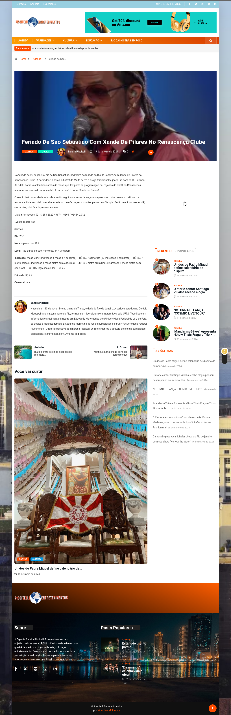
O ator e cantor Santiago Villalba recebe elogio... (191, 290)
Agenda (23, 40)
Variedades (45, 40)
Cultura (70, 40)
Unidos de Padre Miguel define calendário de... (48, 568)
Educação (94, 40)
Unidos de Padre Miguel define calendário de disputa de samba (65, 48)
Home (22, 58)
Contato (21, 4)
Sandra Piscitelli (77, 151)
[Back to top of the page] (212, 708)
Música (46, 152)
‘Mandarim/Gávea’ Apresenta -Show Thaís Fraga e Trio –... (195, 333)
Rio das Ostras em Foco (126, 40)
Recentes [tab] (164, 251)
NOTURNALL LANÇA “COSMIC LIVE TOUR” (189, 311)
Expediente (49, 4)
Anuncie (34, 4)
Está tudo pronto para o (134, 645)
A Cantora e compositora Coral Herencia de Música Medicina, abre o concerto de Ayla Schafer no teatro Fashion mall (182, 422)
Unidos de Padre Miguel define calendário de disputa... (191, 268)
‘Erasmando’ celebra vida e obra (132, 670)
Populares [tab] (184, 251)
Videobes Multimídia (109, 710)
